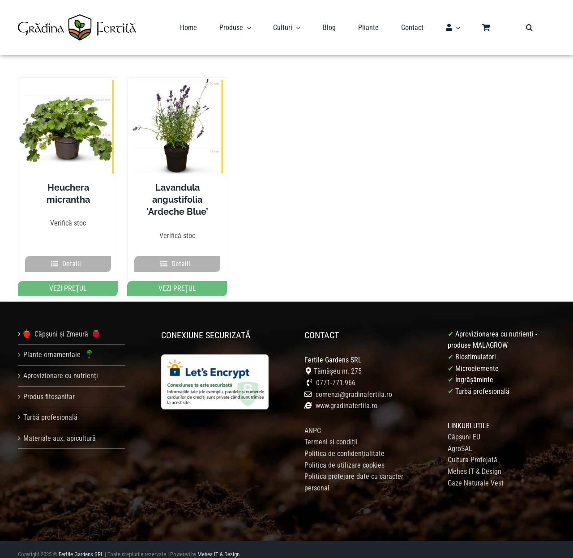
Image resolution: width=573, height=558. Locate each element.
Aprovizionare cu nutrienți (60, 365)
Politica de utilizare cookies (344, 455)
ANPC (312, 420)
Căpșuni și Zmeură (61, 323)
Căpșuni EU (464, 426)
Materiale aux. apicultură (59, 428)
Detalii (71, 253)
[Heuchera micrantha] (68, 117)
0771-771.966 (335, 372)
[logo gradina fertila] (77, 13)
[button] (529, 22)
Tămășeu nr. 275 (338, 361)
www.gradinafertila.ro (345, 395)
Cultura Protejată (472, 449)
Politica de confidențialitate (344, 443)
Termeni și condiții (331, 431)
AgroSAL (460, 438)
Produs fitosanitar (49, 386)
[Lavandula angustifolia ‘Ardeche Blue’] (177, 117)
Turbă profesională (50, 407)
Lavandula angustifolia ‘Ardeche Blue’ (177, 189)
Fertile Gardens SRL (81, 544)
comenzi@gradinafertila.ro (354, 384)
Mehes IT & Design (474, 461)
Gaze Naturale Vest (476, 472)
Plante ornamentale (59, 344)
